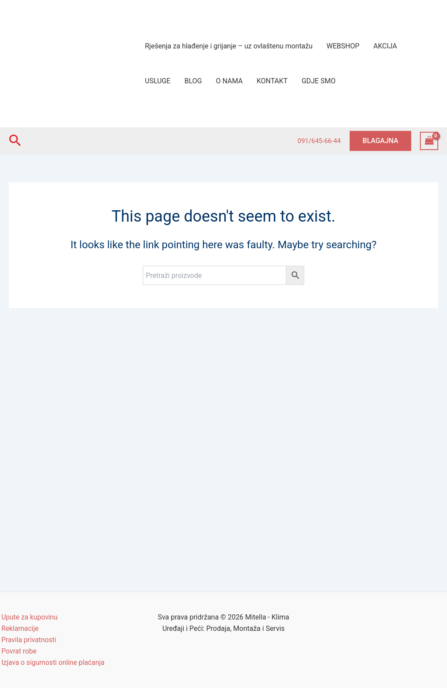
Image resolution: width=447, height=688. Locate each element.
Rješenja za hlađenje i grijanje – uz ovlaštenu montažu (229, 46)
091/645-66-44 (319, 141)
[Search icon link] (15, 141)
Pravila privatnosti (27, 639)
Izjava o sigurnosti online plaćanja (52, 662)
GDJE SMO (319, 81)
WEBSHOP (343, 46)
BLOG (193, 81)
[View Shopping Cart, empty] (429, 141)
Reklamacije (19, 627)
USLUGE (157, 81)
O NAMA (229, 81)
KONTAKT (272, 81)
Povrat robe (18, 651)
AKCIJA (385, 46)
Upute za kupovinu (28, 616)
